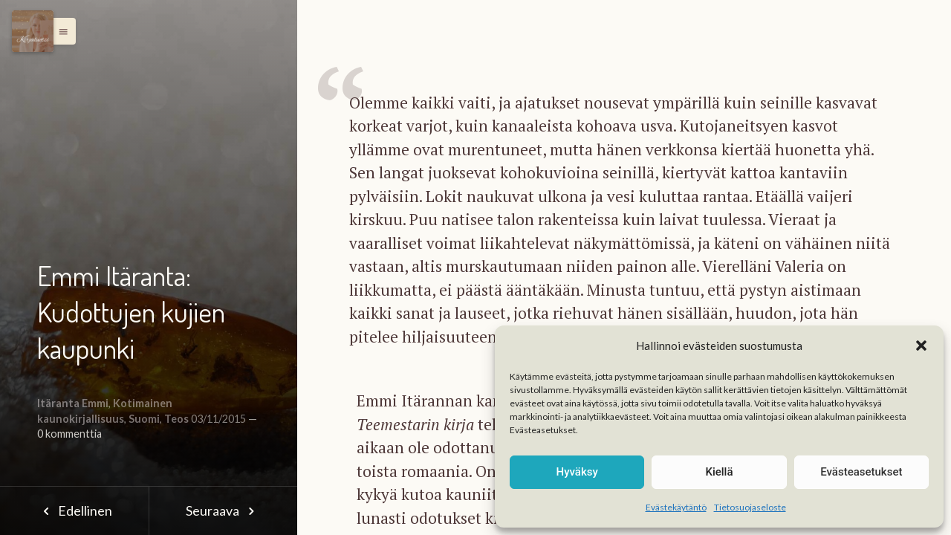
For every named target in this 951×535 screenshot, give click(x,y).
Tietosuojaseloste (750, 507)
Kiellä (719, 472)
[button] (921, 345)
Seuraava (223, 510)
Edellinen (73, 510)
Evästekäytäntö (676, 507)
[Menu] (32, 31)
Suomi (144, 418)
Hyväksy (577, 472)
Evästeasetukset (861, 472)
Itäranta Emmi (72, 403)
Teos (176, 418)
